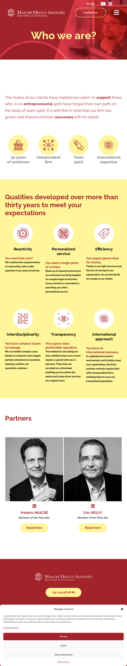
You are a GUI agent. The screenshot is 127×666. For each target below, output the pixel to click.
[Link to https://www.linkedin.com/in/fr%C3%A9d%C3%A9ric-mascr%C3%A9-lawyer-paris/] (34, 504)
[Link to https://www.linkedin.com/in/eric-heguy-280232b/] (92, 504)
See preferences (63, 654)
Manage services (11, 628)
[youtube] (103, 3)
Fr (88, 3)
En (93, 3)
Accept (63, 636)
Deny (63, 645)
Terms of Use (64, 662)
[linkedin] (110, 3)
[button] (122, 609)
